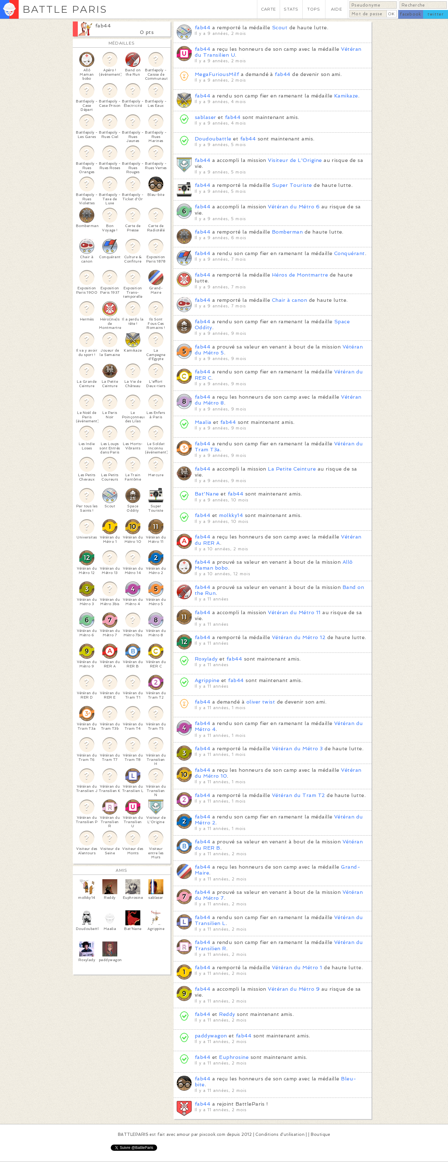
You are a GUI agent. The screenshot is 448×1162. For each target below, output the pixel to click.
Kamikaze (346, 96)
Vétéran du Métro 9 (294, 989)
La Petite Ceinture (292, 469)
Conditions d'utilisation (280, 1134)
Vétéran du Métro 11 (294, 612)
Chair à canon (289, 300)
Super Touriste (292, 185)
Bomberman (287, 232)
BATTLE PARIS (64, 9)
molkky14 (231, 515)
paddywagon (211, 1036)
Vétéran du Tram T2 (298, 795)
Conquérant (349, 253)
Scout (279, 28)
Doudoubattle (213, 139)
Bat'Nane (207, 494)
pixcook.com (212, 1134)
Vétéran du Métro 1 (297, 967)
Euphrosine (234, 1057)
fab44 (103, 26)
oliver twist (260, 702)
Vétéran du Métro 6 (294, 207)
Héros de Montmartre (300, 275)
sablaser (205, 117)
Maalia (203, 422)
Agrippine (207, 680)
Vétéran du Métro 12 (298, 637)
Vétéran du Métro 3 (297, 749)
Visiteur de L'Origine (295, 160)
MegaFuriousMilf (217, 74)
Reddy (227, 1014)
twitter (435, 14)
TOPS (313, 9)
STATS (291, 9)
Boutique (320, 1134)
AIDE (336, 9)
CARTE (268, 9)
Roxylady (206, 659)
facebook (410, 14)
